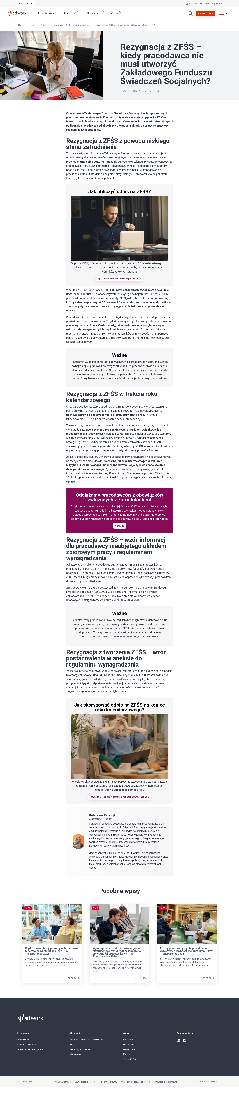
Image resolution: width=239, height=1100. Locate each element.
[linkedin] (178, 1040)
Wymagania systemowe (165, 1082)
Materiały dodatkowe (80, 1049)
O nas (126, 1033)
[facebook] (185, 1040)
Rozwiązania (22, 1033)
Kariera (126, 1054)
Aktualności (76, 1033)
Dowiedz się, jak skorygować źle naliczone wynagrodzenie (119, 797)
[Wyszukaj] (190, 13)
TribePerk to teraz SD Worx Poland (86, 1039)
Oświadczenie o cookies (86, 1082)
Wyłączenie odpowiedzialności (135, 1082)
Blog (72, 1044)
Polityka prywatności (61, 1082)
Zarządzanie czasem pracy (29, 1049)
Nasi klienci (128, 1044)
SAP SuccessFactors (26, 1044)
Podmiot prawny (109, 1082)
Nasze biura (129, 1049)
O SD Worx (128, 1039)
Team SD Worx (130, 1059)
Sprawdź (119, 526)
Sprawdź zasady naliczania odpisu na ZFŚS (119, 278)
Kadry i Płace (22, 1039)
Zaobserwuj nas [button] (185, 1033)
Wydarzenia (75, 1054)
